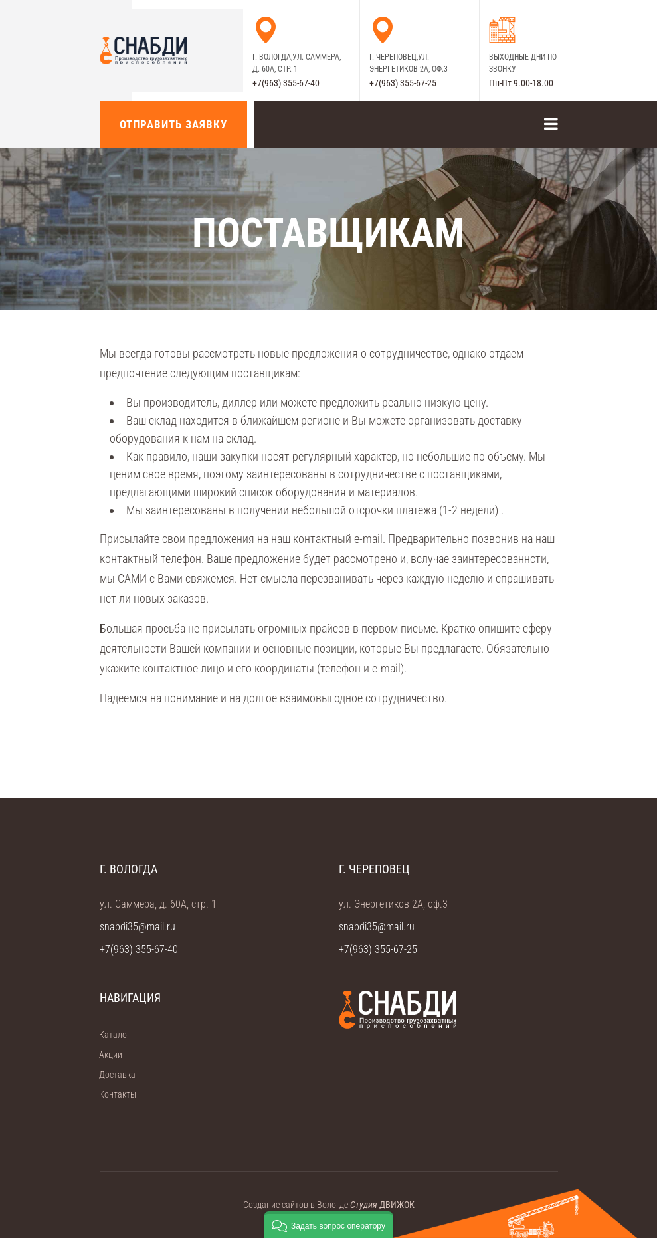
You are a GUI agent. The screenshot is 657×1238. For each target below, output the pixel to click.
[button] (328, 1224)
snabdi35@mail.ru (137, 926)
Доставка (113, 1074)
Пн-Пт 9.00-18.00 (521, 83)
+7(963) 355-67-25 (402, 83)
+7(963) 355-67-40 (286, 83)
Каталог (110, 1034)
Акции (106, 1054)
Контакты (113, 1094)
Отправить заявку (173, 124)
